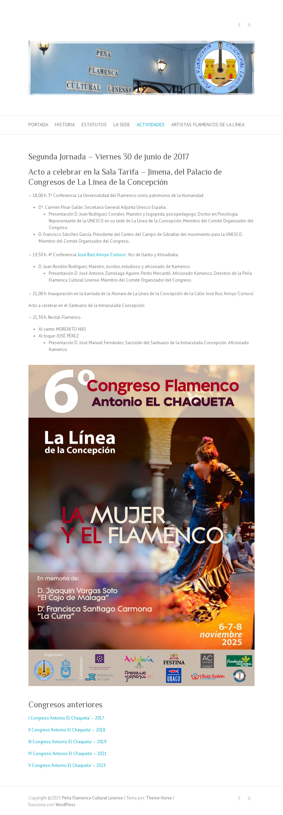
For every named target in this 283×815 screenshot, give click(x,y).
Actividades (151, 125)
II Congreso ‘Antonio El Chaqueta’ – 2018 (66, 730)
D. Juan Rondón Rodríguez (63, 266)
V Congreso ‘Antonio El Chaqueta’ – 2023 (67, 765)
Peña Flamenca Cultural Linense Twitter (249, 25)
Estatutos (94, 125)
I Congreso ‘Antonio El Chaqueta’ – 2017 (66, 718)
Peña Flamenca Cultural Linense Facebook (239, 25)
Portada (38, 125)
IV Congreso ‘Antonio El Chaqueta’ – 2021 (67, 753)
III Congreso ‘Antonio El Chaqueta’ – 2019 (67, 742)
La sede (121, 125)
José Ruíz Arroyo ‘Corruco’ (102, 255)
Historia (65, 125)
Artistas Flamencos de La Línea (207, 125)
